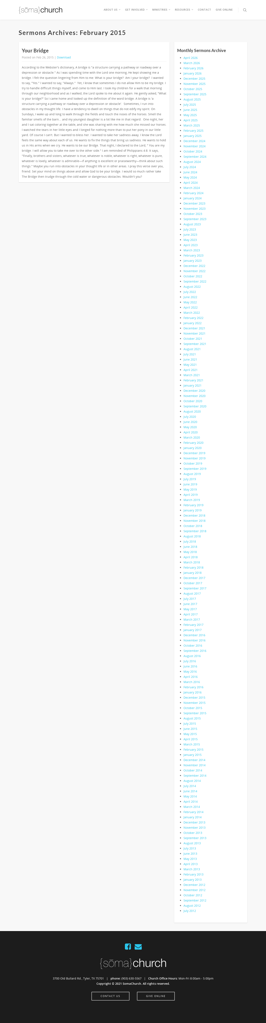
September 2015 (194, 713)
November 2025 (194, 84)
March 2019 (191, 500)
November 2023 (194, 209)
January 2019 (192, 510)
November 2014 (194, 765)
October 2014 (192, 770)
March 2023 (191, 250)
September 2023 (194, 219)
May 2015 (190, 734)
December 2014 (194, 760)
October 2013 (192, 833)
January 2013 (192, 880)
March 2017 (191, 619)
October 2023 (192, 214)
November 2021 (194, 333)
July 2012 (189, 911)
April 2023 (190, 245)
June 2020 (190, 422)
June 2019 (190, 484)
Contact (204, 9)
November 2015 (194, 703)
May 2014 (190, 796)
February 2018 (193, 567)
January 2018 (192, 573)
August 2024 (192, 162)
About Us (112, 10)
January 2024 (192, 198)
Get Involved (136, 10)
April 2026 (190, 58)
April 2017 (190, 614)
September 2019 (194, 469)
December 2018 (194, 515)
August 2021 (192, 349)
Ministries (161, 10)
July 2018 (189, 541)
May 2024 (190, 177)
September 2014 (194, 775)
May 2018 (190, 552)
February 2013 (193, 874)
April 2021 (190, 370)
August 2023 (192, 224)
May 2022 (190, 302)
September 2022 (194, 281)
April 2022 (190, 307)
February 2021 (193, 380)
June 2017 (190, 604)
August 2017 (192, 593)
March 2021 (191, 375)
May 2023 (190, 240)
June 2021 (190, 359)
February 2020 (193, 443)
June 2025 (190, 110)
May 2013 (190, 859)
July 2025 (189, 105)
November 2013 (194, 828)
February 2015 (193, 749)
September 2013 (194, 838)
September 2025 (194, 94)
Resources (184, 10)
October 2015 (192, 708)
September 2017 (194, 588)
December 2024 (194, 141)
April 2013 (190, 864)
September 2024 (194, 157)
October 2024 (192, 151)
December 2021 (194, 328)
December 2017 (194, 578)
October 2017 (192, 583)
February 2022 (193, 318)
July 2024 (189, 167)
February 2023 (193, 255)
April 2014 (190, 802)
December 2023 (194, 203)
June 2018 (190, 547)
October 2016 (192, 645)
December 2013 (194, 822)
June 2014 (190, 791)
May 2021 (190, 365)
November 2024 (194, 146)
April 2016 (190, 677)
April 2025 (190, 120)
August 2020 (192, 411)
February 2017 (193, 625)
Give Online (224, 9)
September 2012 (194, 900)
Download (64, 57)
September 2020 (194, 406)
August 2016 (192, 656)
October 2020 (192, 401)
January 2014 (192, 817)
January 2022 (192, 323)
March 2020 (191, 437)
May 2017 (190, 609)
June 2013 (190, 854)
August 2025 (192, 99)
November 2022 (194, 271)
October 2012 (192, 895)
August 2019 (192, 474)
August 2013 (192, 843)
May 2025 (190, 115)
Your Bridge (35, 50)
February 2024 (193, 193)
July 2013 (189, 848)
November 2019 (194, 458)
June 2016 (190, 666)
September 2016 (194, 651)
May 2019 (190, 489)
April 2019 (190, 495)
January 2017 (192, 630)
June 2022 (190, 297)
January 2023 (192, 261)
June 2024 (190, 172)
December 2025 (194, 79)
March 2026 (191, 63)
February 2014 (193, 812)
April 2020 (190, 432)
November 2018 (194, 521)
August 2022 (192, 287)
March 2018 (191, 562)
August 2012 (192, 906)
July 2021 (189, 354)
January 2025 (192, 136)
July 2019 (189, 479)
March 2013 (191, 869)
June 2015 (190, 729)
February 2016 (193, 687)
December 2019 (194, 453)
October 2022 (192, 276)
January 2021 (192, 385)
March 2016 (191, 682)
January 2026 (192, 73)
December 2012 (194, 885)
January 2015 (192, 755)
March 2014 (191, 807)
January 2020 (192, 448)
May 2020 (190, 427)
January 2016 (192, 692)
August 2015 (192, 718)
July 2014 (189, 786)
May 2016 (190, 671)
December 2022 (194, 266)
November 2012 (194, 890)
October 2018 (192, 526)
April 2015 (190, 739)
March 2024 (191, 188)
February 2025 (193, 131)
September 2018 (194, 531)
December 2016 (194, 635)
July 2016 (189, 661)
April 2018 (190, 557)
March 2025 (191, 125)
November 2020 (194, 396)
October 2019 (192, 463)
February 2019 (193, 505)
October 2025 (192, 89)
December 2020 (194, 391)
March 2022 (191, 313)
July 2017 (189, 599)
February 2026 (193, 68)
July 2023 (189, 229)
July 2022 (189, 292)
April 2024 (190, 183)
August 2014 (192, 781)
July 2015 (189, 723)
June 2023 (190, 235)
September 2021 (194, 344)
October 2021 (192, 339)
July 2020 (189, 417)
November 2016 (194, 640)
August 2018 (192, 536)
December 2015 (194, 697)
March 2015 (191, 744)
